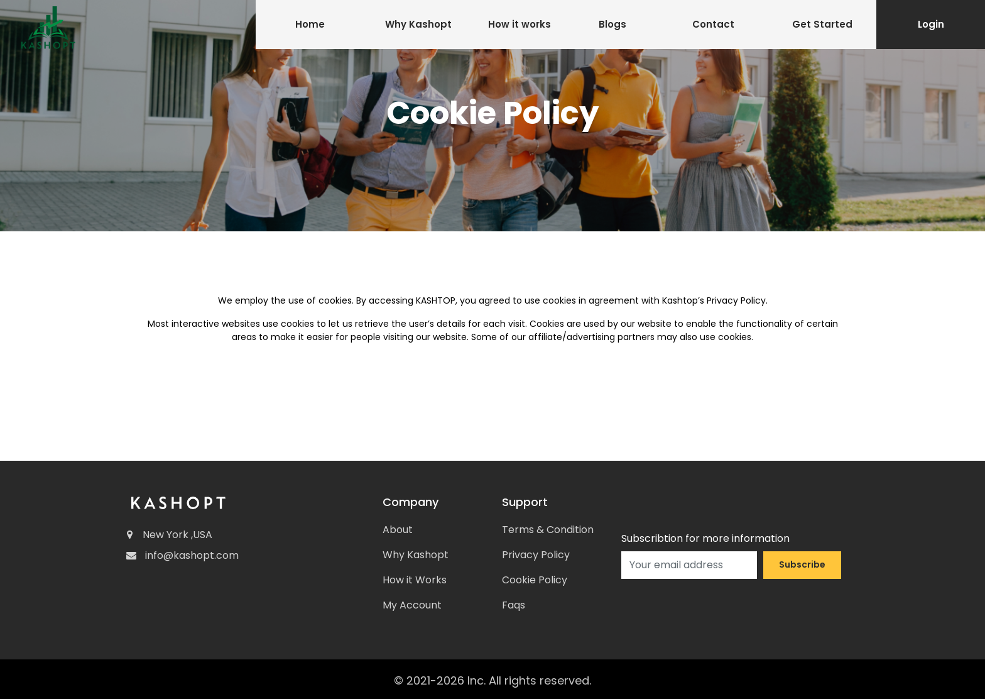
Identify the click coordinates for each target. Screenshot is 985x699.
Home (310, 24)
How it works (519, 24)
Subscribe (802, 564)
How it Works (415, 580)
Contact (713, 24)
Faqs (513, 605)
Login (931, 24)
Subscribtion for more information (705, 538)
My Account (412, 605)
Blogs (612, 24)
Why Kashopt (418, 24)
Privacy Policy (536, 555)
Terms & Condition (548, 529)
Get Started (822, 24)
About (398, 529)
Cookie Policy (534, 580)
